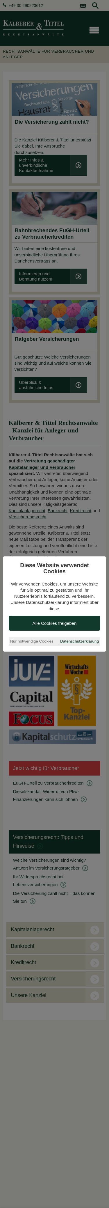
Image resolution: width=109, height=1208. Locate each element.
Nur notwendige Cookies (31, 641)
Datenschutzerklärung (79, 641)
